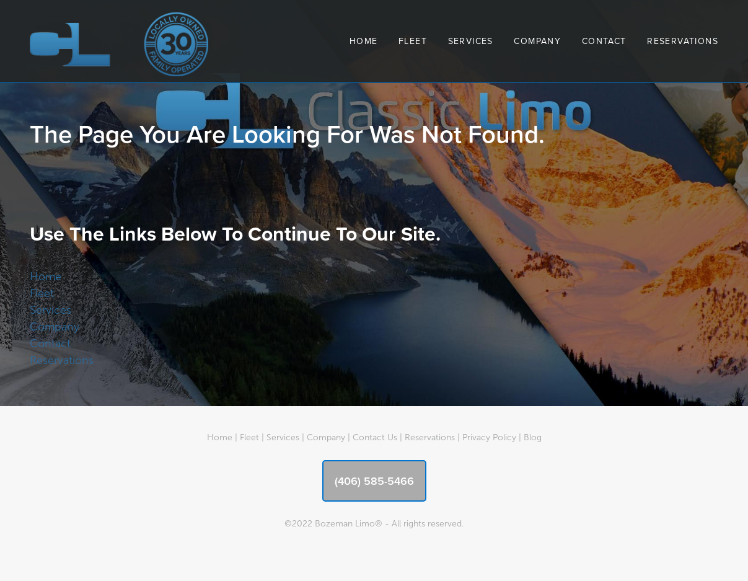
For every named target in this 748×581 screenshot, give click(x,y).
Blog (533, 437)
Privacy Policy (489, 437)
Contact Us (375, 437)
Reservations (682, 41)
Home (364, 41)
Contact (604, 41)
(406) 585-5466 (374, 481)
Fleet (412, 41)
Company (537, 41)
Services (470, 41)
